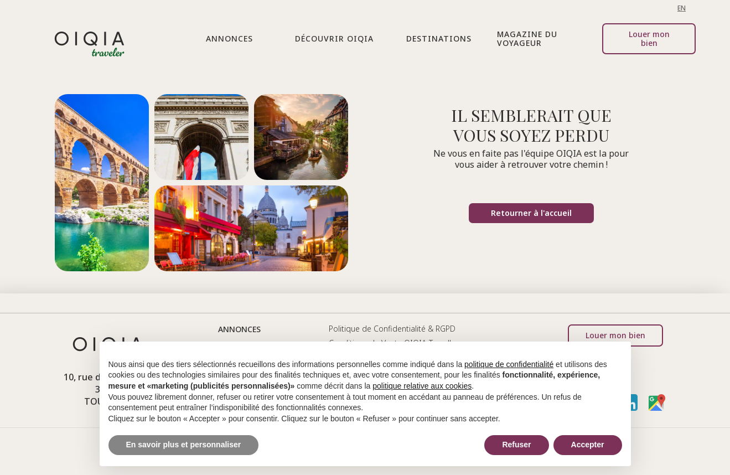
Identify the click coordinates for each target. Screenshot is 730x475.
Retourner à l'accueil (531, 213)
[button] (229, 39)
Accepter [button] (587, 444)
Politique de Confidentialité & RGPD (392, 328)
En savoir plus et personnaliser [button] (183, 444)
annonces (239, 329)
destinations (439, 38)
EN (681, 8)
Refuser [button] (516, 444)
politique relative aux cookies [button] (422, 385)
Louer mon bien (649, 38)
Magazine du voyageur (527, 38)
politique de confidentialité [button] (508, 364)
